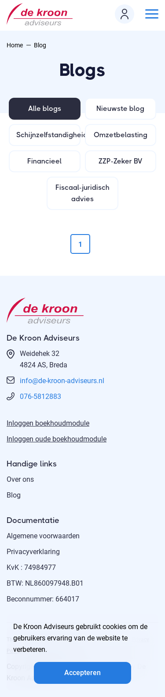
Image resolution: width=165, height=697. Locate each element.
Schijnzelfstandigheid (48, 135)
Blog (14, 495)
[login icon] (124, 14)
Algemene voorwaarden (43, 536)
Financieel (44, 161)
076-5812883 (40, 396)
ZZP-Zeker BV (121, 161)
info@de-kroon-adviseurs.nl (62, 381)
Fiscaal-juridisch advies (82, 193)
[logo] (42, 14)
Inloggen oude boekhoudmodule (56, 439)
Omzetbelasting (120, 135)
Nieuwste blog (120, 108)
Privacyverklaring (33, 552)
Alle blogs (44, 108)
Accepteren (82, 673)
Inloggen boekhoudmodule (48, 423)
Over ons (20, 479)
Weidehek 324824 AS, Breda (43, 359)
